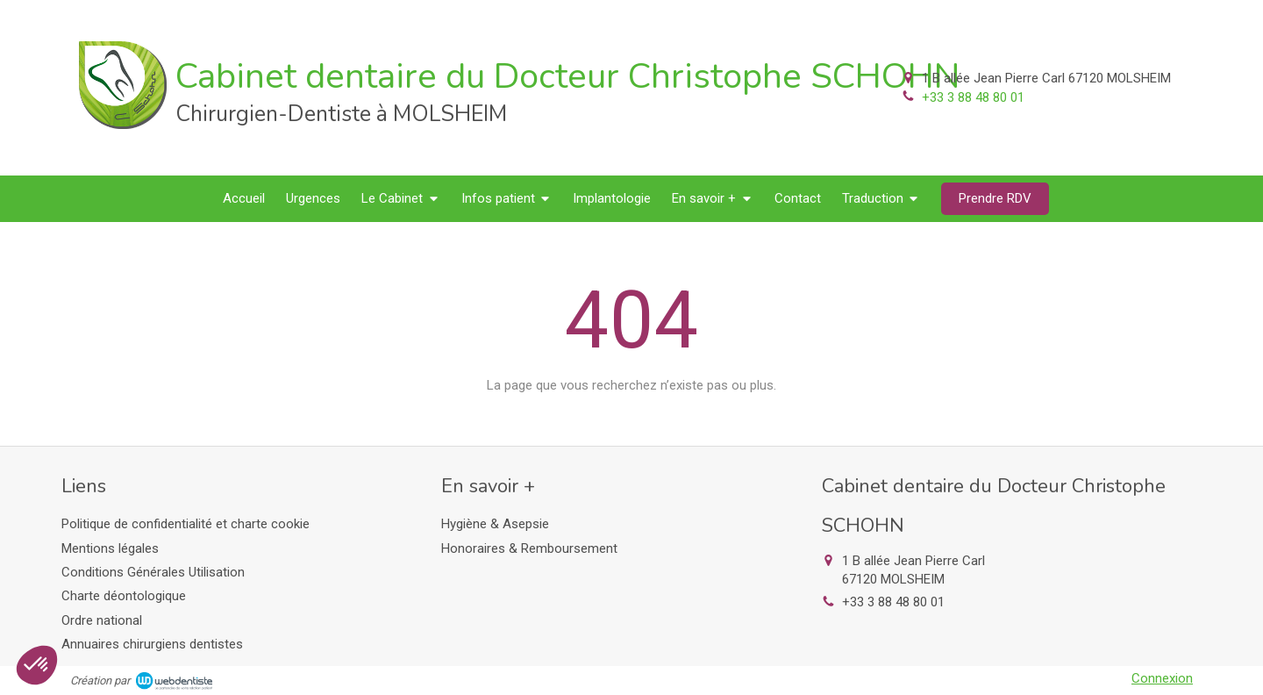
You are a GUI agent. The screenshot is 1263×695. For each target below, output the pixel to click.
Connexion (1162, 678)
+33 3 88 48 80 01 (973, 97)
